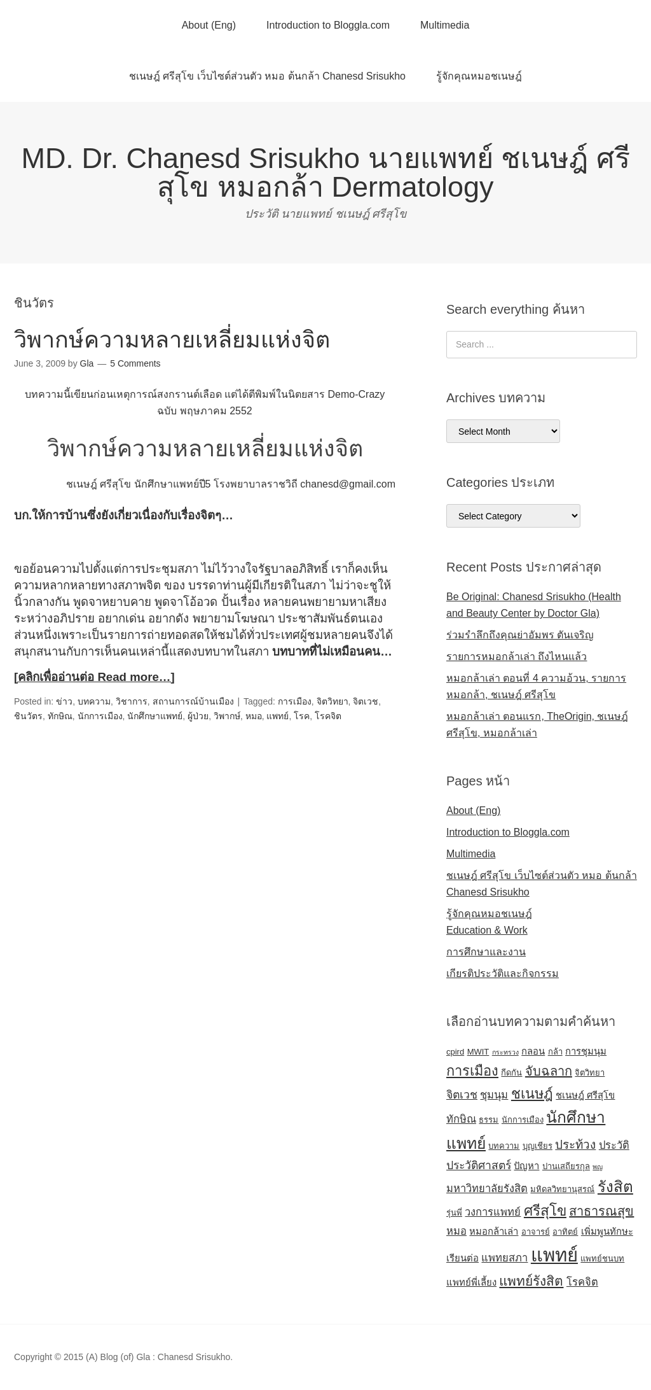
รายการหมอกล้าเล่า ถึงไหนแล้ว (516, 656)
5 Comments (135, 363)
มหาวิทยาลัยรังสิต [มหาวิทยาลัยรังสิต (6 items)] (487, 1188)
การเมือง (295, 701)
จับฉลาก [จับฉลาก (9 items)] (548, 1071)
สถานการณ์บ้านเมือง (193, 701)
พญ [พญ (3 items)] (598, 1166)
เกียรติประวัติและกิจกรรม (502, 973)
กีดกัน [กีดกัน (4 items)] (511, 1073)
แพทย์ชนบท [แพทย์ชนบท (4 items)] (602, 1258)
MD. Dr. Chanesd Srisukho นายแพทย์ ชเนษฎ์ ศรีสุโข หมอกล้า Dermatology (325, 172)
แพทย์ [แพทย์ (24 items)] (554, 1254)
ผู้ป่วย (198, 716)
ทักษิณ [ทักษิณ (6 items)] (461, 1119)
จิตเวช (365, 701)
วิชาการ (131, 701)
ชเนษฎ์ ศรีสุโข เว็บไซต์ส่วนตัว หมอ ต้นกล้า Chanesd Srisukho (267, 76)
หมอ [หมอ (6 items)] (456, 1231)
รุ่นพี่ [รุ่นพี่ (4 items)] (454, 1213)
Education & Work (487, 930)
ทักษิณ (60, 716)
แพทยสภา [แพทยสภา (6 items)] (504, 1257)
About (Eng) (209, 25)
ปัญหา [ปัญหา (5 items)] (526, 1166)
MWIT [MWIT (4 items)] (478, 1052)
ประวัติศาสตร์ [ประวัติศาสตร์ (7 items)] (478, 1165)
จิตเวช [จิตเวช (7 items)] (461, 1094)
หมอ (253, 716)
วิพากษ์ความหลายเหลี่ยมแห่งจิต (172, 339)
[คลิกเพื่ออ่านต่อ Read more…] (94, 677)
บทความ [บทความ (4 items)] (503, 1146)
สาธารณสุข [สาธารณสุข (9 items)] (601, 1211)
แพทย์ (277, 716)
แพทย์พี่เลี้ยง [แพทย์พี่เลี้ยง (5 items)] (471, 1282)
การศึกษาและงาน (486, 951)
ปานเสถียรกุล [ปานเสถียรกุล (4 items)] (566, 1166)
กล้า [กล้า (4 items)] (555, 1052)
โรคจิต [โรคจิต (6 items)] (582, 1282)
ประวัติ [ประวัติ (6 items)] (614, 1145)
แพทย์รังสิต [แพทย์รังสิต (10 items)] (531, 1281)
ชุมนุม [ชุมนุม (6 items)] (494, 1094)
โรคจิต (328, 716)
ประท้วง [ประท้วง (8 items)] (575, 1144)
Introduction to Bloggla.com (328, 25)
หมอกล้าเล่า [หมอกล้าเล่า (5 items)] (493, 1231)
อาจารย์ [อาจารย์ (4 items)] (535, 1232)
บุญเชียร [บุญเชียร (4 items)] (537, 1146)
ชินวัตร (28, 716)
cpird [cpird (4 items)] (455, 1052)
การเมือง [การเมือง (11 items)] (472, 1071)
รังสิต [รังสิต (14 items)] (615, 1186)
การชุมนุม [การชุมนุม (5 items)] (585, 1051)
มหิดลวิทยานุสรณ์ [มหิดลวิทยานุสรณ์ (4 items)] (562, 1189)
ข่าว (64, 701)
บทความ (94, 701)
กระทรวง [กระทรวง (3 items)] (505, 1052)
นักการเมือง (100, 716)
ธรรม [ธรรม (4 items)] (488, 1120)
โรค (302, 716)
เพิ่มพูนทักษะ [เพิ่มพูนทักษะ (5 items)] (607, 1231)
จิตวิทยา (332, 701)
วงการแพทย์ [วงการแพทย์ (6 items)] (493, 1212)
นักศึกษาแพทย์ (154, 716)
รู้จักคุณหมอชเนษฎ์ (479, 76)
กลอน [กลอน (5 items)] (533, 1051)
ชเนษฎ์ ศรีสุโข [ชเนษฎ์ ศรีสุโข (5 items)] (585, 1095)
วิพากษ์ (227, 716)
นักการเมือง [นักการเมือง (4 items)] (523, 1120)
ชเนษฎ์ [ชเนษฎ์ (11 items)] (532, 1094)
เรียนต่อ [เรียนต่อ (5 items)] (462, 1258)
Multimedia (444, 25)
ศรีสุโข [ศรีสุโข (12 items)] (545, 1211)
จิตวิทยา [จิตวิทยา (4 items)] (590, 1073)
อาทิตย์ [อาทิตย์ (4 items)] (565, 1232)
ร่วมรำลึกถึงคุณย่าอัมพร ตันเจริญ (520, 634)
